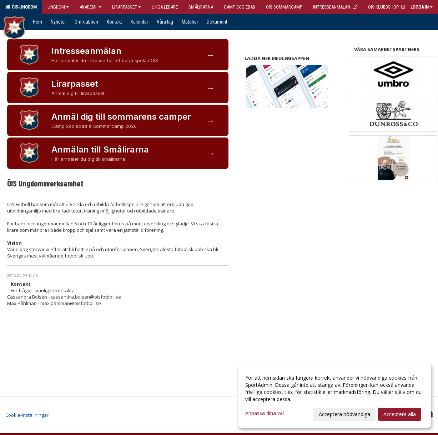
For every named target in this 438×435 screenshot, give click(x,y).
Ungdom (58, 7)
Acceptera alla (399, 414)
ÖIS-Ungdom (21, 7)
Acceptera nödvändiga (344, 414)
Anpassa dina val (264, 413)
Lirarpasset (126, 7)
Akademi (90, 7)
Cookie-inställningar (27, 415)
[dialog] (334, 396)
